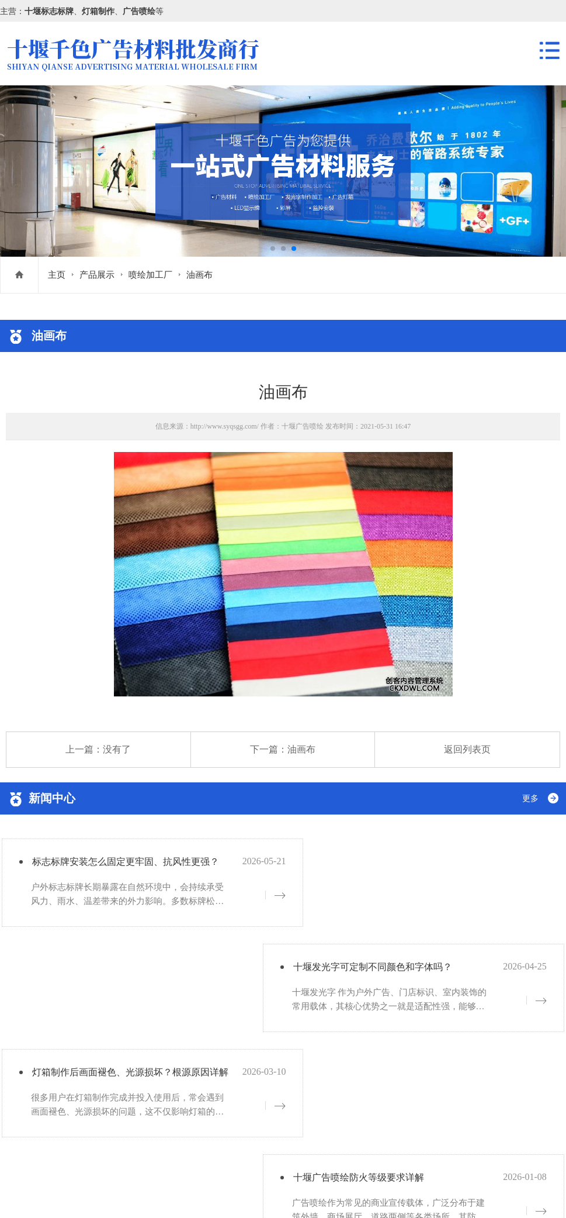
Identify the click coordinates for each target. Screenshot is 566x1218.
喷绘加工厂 (150, 275)
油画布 (199, 275)
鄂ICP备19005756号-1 (95, 1147)
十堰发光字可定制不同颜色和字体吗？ (412, 865)
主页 (56, 275)
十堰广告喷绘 (303, 426)
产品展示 (96, 275)
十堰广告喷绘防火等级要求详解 (396, 972)
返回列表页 (467, 749)
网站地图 (135, 1193)
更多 (530, 798)
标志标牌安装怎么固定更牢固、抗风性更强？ (136, 865)
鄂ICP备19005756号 (78, 1193)
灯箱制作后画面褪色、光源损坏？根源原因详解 (141, 972)
